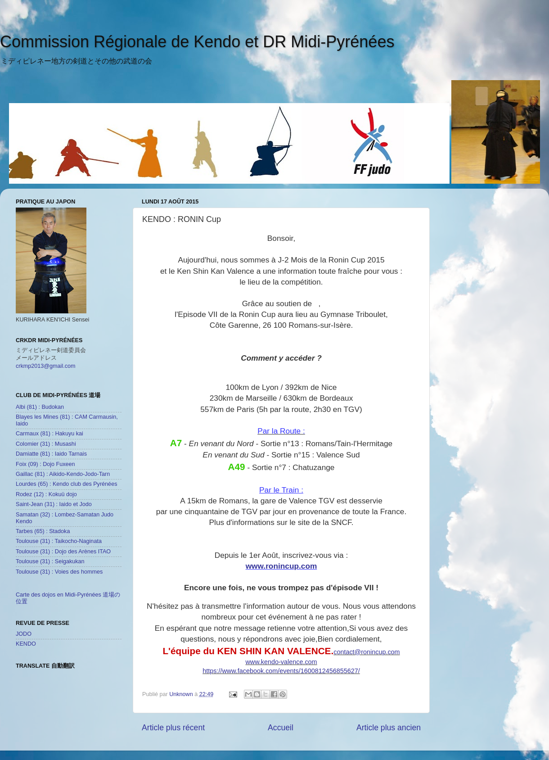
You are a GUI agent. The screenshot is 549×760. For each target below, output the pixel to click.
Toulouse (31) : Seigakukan (50, 561)
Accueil (280, 727)
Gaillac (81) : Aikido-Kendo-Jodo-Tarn (63, 474)
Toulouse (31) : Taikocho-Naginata (59, 541)
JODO (24, 634)
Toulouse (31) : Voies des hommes (59, 572)
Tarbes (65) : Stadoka (43, 531)
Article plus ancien (388, 727)
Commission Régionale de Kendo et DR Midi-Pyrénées (197, 41)
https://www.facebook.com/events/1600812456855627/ (281, 670)
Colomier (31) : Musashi (46, 444)
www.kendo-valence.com (281, 661)
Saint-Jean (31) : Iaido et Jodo (54, 504)
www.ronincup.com (281, 565)
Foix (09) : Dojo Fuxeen (45, 464)
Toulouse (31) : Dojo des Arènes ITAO (63, 551)
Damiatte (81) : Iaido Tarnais (51, 454)
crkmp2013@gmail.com (45, 366)
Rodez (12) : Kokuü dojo (46, 494)
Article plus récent (173, 727)
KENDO (26, 644)
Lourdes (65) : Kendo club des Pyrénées (66, 484)
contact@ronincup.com (366, 652)
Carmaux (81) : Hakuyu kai (49, 433)
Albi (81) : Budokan (40, 407)
